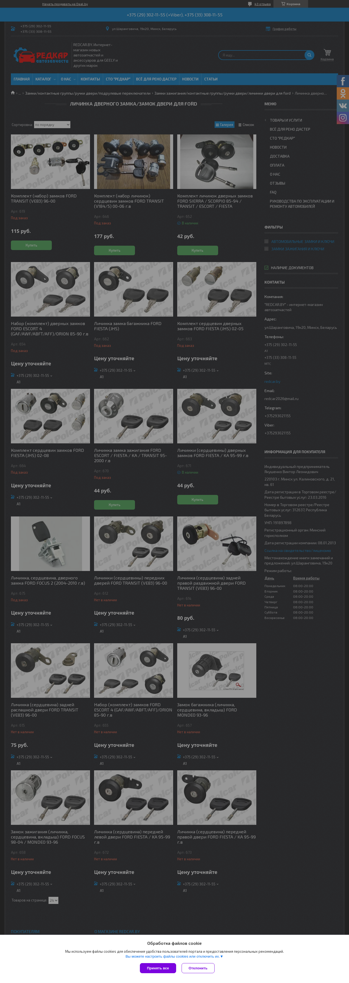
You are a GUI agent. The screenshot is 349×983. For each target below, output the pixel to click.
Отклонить (198, 968)
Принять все (158, 968)
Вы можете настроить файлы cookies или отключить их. (172, 956)
